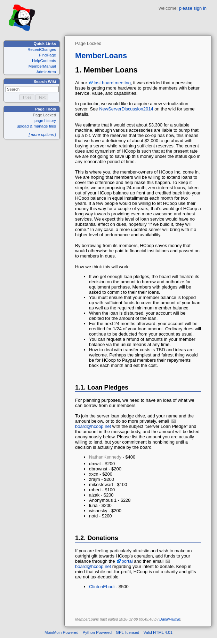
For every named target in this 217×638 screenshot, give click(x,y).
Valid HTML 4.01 (157, 632)
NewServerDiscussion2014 (126, 109)
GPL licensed (127, 632)
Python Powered (97, 632)
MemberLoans (101, 55)
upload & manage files (36, 126)
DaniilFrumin (169, 619)
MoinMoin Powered (62, 632)
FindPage (47, 55)
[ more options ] (42, 134)
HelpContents (44, 61)
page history (45, 120)
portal (126, 561)
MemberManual (42, 66)
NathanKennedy (105, 457)
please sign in (193, 8)
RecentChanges (41, 49)
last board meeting (112, 82)
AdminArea (46, 72)
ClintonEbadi (101, 586)
